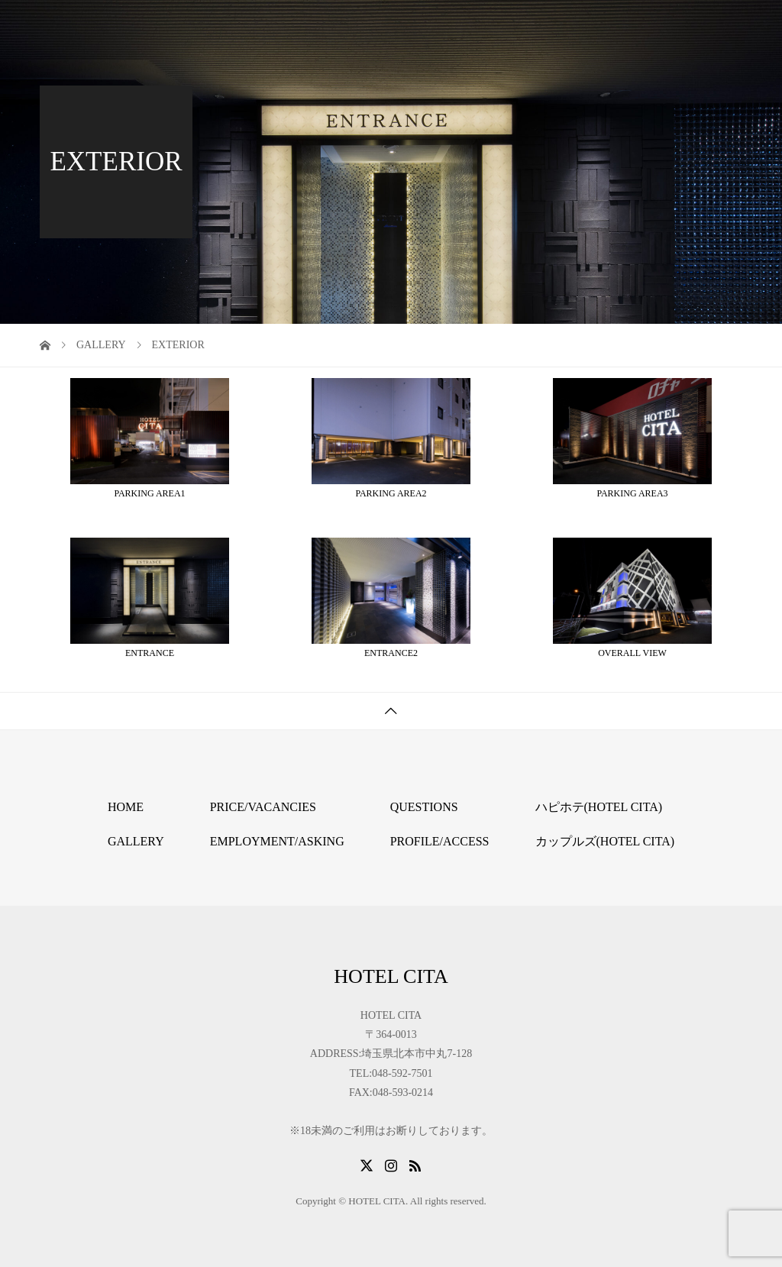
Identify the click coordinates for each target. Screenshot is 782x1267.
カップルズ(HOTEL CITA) (605, 841)
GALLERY (136, 841)
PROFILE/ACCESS (440, 841)
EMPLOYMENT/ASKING (277, 841)
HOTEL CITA (100, 22)
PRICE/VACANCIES (263, 806)
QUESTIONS (424, 806)
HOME (126, 806)
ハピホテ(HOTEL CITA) (599, 806)
